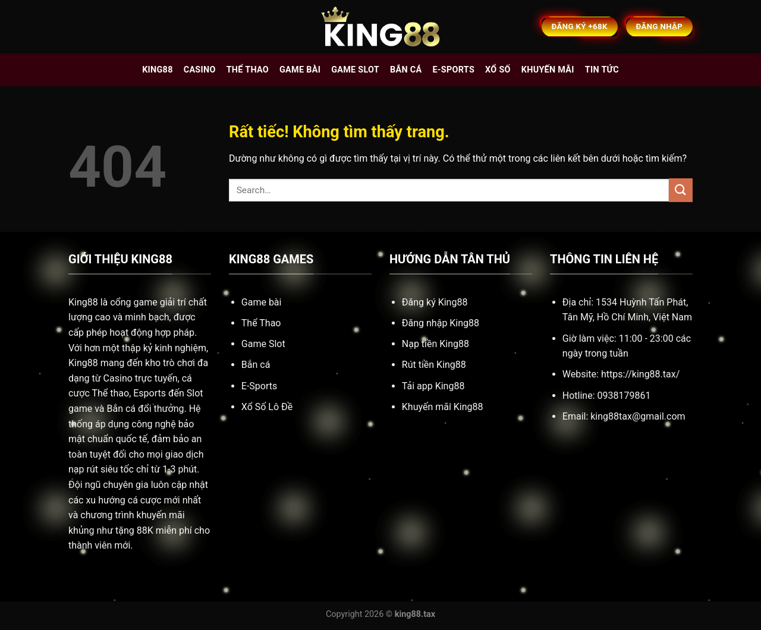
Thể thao (248, 70)
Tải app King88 (433, 386)
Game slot (355, 70)
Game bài (299, 70)
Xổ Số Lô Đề (267, 406)
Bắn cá (406, 70)
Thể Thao (261, 323)
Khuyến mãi (547, 70)
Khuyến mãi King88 (442, 406)
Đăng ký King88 (435, 302)
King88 (157, 70)
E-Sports (259, 386)
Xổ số (498, 70)
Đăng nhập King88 (440, 323)
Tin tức (602, 70)
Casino (200, 70)
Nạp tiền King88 (435, 343)
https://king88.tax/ (640, 374)
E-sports (453, 70)
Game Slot (263, 343)
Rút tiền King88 (434, 364)
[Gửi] (681, 189)
